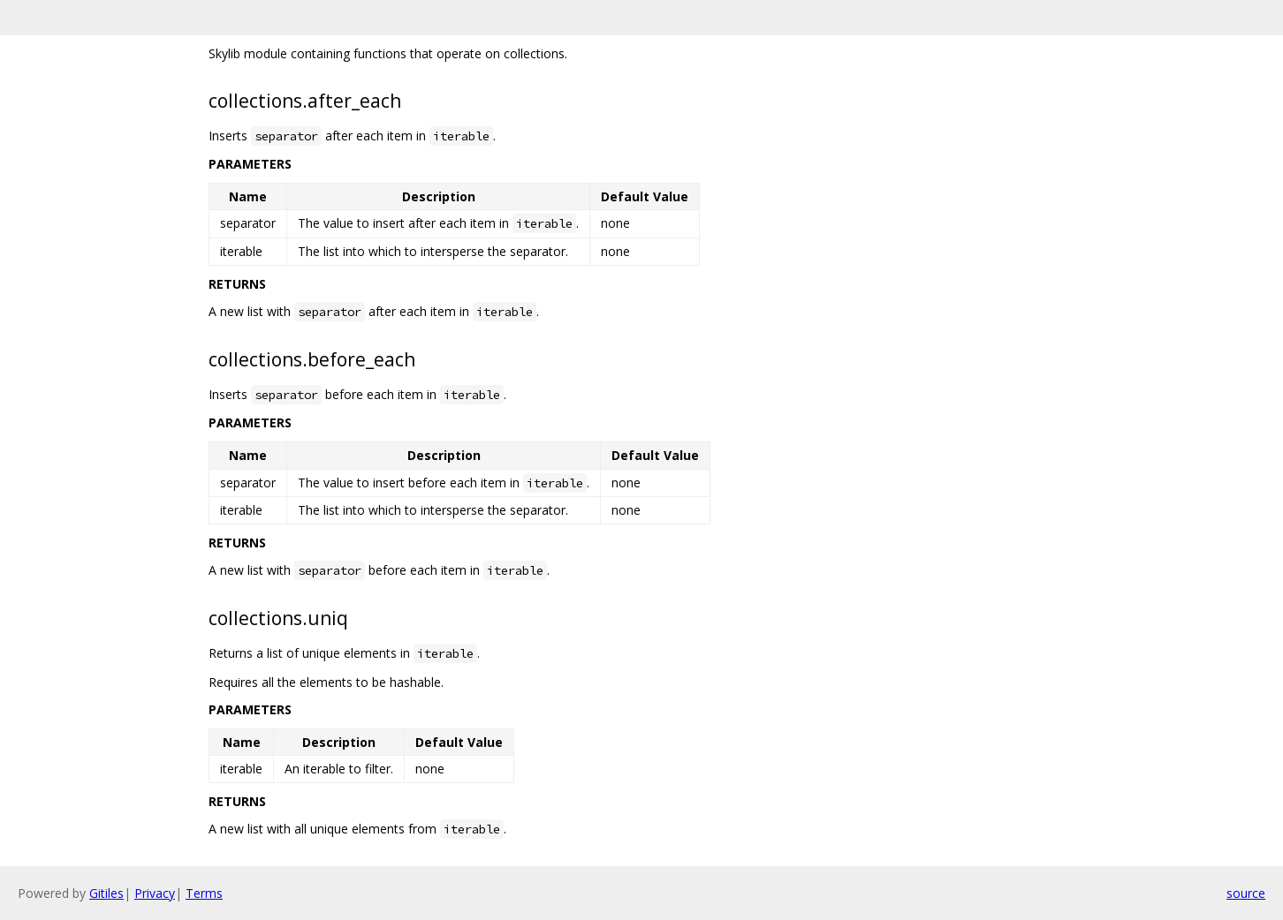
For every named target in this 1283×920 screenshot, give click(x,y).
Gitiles (106, 893)
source (1245, 893)
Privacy (154, 893)
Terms (204, 893)
